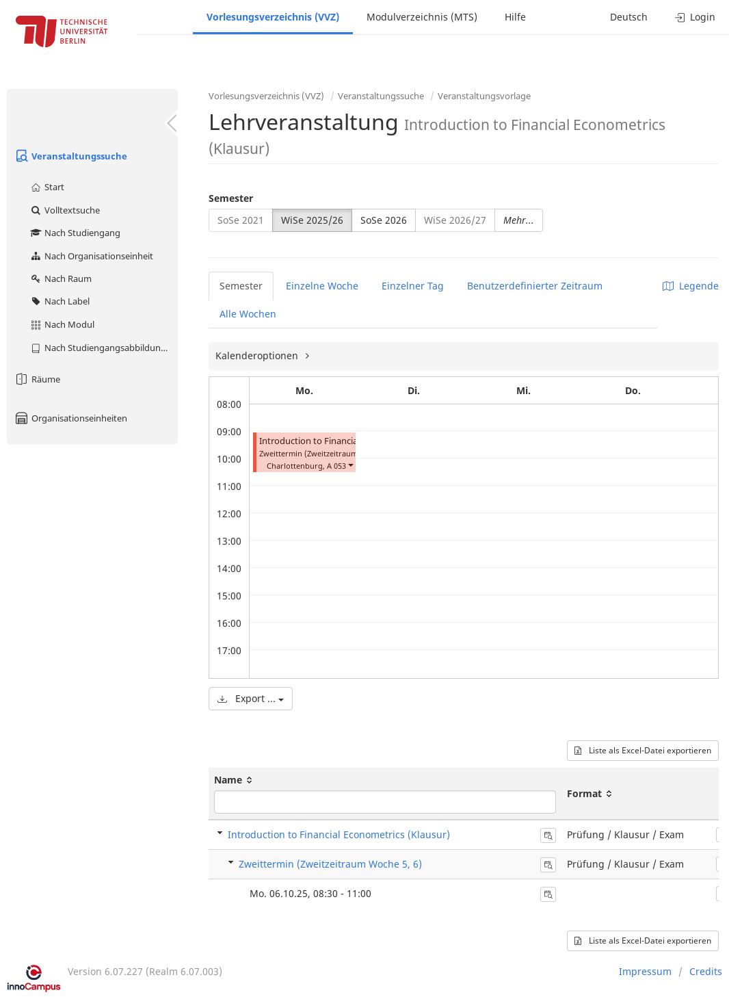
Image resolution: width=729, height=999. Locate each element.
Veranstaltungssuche (70, 156)
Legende (691, 285)
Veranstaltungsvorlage (484, 96)
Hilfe (515, 16)
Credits (705, 971)
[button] (350, 464)
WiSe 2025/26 (312, 219)
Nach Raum (60, 278)
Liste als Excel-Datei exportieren (642, 750)
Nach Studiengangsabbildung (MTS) (103, 347)
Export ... (250, 698)
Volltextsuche (64, 210)
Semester (231, 198)
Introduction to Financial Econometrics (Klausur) (339, 834)
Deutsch (629, 16)
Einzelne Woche (322, 285)
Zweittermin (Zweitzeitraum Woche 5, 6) (330, 863)
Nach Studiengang (74, 232)
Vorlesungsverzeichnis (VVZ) (273, 16)
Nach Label (59, 301)
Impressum (645, 971)
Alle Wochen (248, 313)
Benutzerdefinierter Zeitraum (534, 285)
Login (695, 16)
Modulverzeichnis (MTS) (422, 16)
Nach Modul (61, 324)
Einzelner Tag (413, 285)
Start (46, 187)
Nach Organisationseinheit (91, 256)
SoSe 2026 (383, 219)
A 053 (336, 465)
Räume (37, 379)
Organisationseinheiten (70, 418)
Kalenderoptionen (258, 355)
